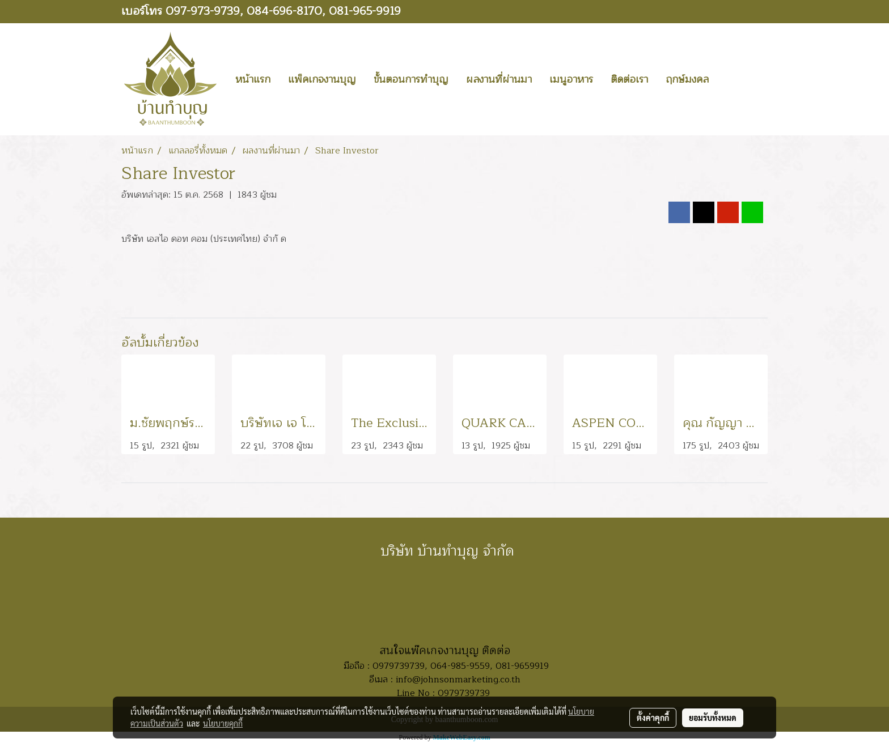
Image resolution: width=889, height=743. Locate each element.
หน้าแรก (252, 79)
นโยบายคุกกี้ (223, 723)
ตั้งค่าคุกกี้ (653, 717)
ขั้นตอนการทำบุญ (411, 79)
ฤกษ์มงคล (687, 79)
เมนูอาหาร (571, 79)
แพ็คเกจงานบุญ (322, 79)
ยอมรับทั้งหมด (712, 717)
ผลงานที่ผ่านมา (499, 79)
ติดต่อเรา (629, 79)
